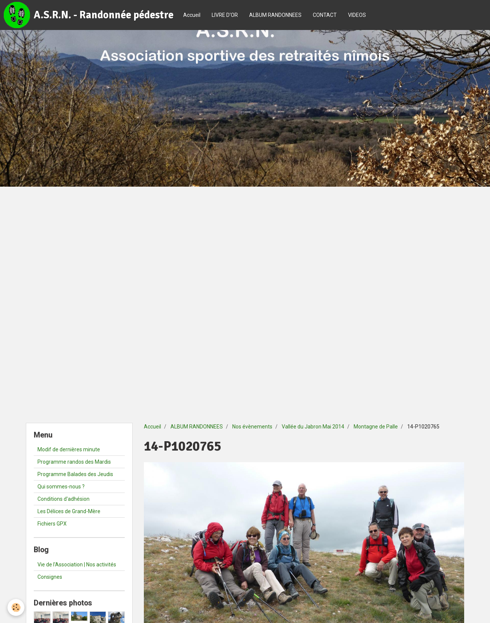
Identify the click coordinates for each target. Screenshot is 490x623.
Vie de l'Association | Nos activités (76, 565)
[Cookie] (15, 607)
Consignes (49, 577)
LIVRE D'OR (225, 15)
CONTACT (325, 15)
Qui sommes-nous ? (61, 487)
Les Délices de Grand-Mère (68, 511)
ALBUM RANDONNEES (275, 15)
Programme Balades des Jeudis (75, 474)
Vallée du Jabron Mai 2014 (313, 427)
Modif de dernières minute (68, 449)
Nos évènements (252, 427)
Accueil (191, 15)
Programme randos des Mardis (74, 462)
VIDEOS (357, 15)
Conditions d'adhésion (63, 499)
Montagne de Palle (376, 427)
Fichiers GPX (52, 524)
